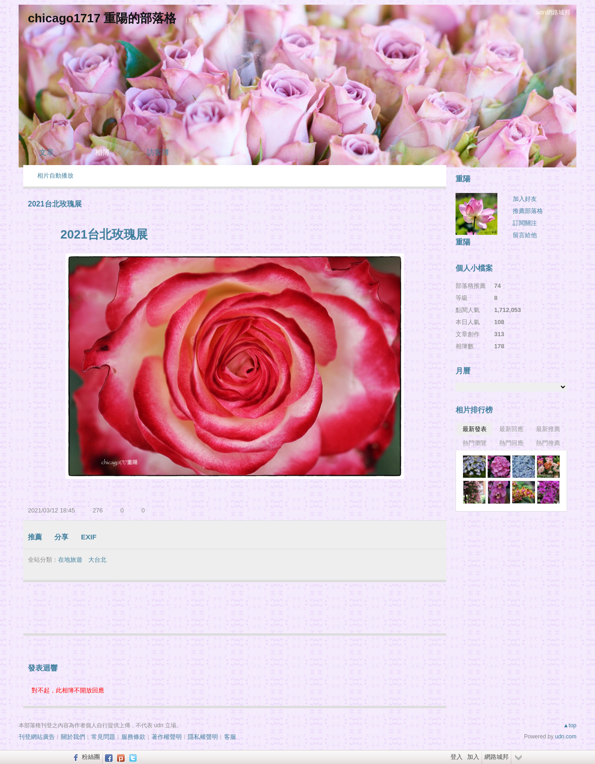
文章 (46, 152)
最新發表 (475, 428)
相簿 (102, 152)
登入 (456, 756)
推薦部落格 (528, 210)
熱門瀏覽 (475, 442)
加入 (473, 756)
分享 (61, 537)
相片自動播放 (55, 175)
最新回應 (511, 428)
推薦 (35, 537)
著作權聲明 (167, 736)
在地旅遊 (70, 559)
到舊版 (197, 20)
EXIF (88, 537)
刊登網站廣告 (37, 736)
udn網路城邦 (553, 12)
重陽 (463, 242)
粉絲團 (91, 756)
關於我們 (73, 736)
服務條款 (133, 736)
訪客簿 (158, 152)
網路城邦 (496, 756)
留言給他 (525, 235)
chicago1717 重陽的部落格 (102, 18)
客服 (230, 736)
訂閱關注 (525, 222)
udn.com (565, 736)
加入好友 (525, 198)
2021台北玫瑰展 (55, 204)
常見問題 (103, 736)
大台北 (97, 559)
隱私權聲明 (203, 736)
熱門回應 (511, 442)
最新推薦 (548, 428)
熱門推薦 (548, 442)
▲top (569, 725)
